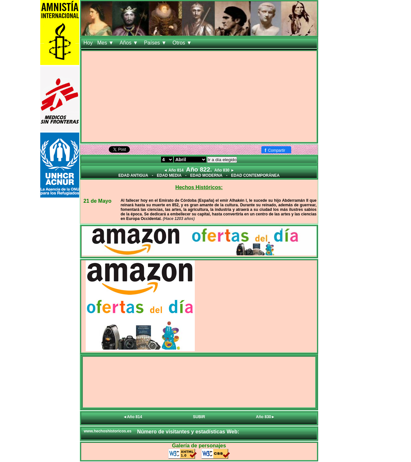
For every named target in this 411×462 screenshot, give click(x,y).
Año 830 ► (224, 170)
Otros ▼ (182, 42)
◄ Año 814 (173, 170)
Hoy (88, 42)
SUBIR (199, 417)
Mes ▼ (106, 42)
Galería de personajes (199, 445)
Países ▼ (156, 42)
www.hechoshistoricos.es (107, 431)
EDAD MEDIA (169, 175)
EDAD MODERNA (206, 175)
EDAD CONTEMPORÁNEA (255, 175)
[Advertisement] (199, 96)
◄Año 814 (132, 417)
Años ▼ (129, 42)
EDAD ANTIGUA (133, 175)
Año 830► (265, 417)
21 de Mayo (97, 201)
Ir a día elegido (222, 159)
